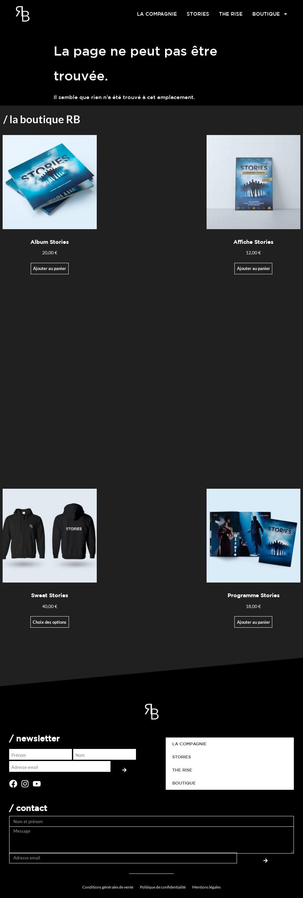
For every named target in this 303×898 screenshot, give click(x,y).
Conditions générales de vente (107, 887)
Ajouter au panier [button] (253, 622)
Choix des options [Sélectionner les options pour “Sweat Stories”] (49, 622)
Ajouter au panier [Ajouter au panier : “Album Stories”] (49, 268)
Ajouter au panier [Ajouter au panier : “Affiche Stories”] (253, 268)
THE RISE (231, 14)
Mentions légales (206, 887)
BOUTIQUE (270, 14)
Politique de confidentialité (163, 887)
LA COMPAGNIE (157, 14)
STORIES (198, 14)
